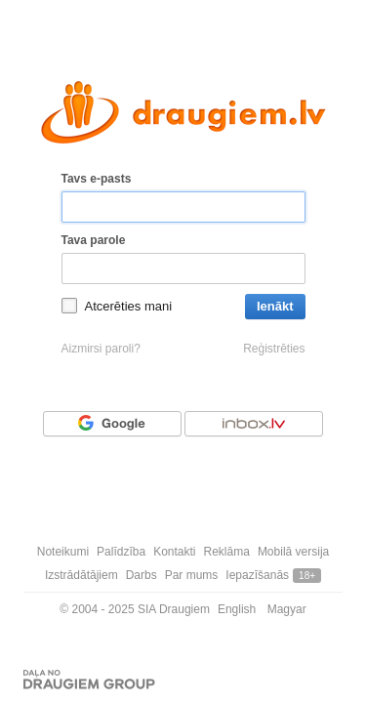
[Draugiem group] (89, 679)
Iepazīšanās (257, 575)
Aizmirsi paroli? (101, 348)
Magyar (286, 609)
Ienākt (275, 306)
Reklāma (227, 551)
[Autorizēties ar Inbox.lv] (253, 423)
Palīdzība (121, 551)
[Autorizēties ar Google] (112, 423)
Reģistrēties (274, 348)
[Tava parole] (183, 269)
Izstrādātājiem (81, 575)
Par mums (192, 575)
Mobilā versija (293, 551)
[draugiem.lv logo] (183, 112)
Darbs (141, 575)
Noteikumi (63, 551)
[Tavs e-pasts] (183, 207)
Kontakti (174, 551)
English (237, 609)
